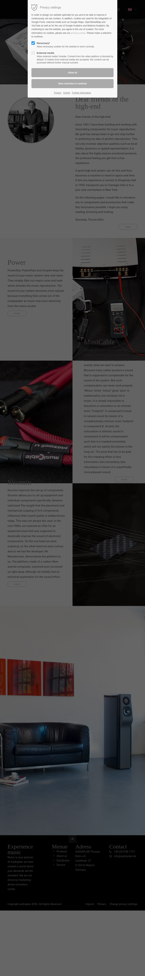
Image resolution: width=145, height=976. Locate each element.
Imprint (66, 93)
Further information (81, 93)
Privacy (57, 93)
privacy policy (78, 33)
